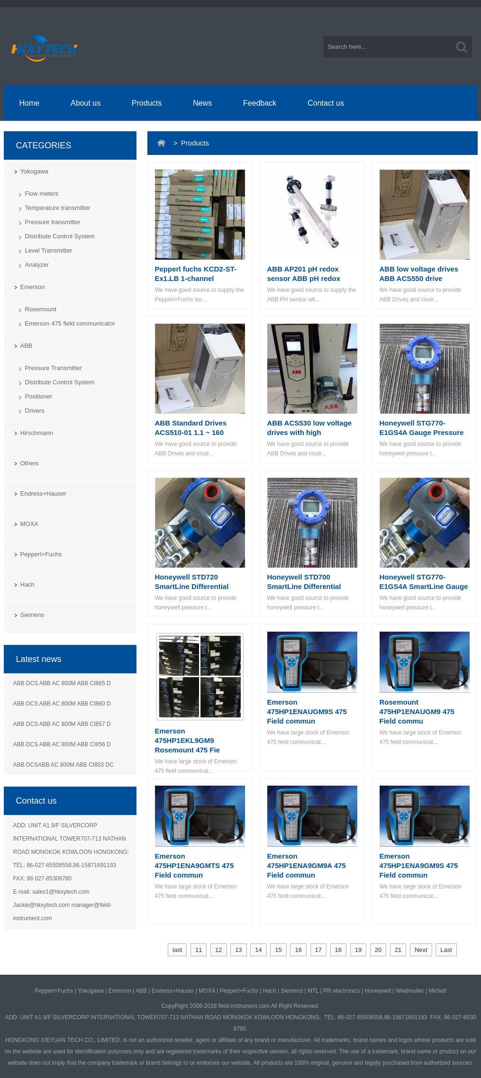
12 (218, 949)
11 (198, 949)
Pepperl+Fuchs (41, 554)
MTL (313, 990)
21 (398, 949)
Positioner (39, 396)
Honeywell (377, 990)
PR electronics (341, 990)
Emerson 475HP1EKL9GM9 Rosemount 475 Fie (187, 740)
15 (278, 949)
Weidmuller (410, 990)
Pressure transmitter (53, 222)
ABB (26, 345)
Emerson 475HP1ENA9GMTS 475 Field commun (194, 865)
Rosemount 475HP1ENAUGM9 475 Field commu (417, 711)
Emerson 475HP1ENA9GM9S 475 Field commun (419, 865)
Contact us (326, 103)
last (177, 949)
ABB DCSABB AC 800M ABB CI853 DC (63, 764)
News (202, 103)
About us (85, 103)
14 (258, 949)
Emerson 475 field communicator (70, 323)
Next (421, 949)
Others (29, 463)
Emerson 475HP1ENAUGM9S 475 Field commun (307, 711)
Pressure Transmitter (53, 367)
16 (298, 949)
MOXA (29, 523)
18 (338, 949)
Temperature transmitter (58, 207)
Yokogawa (34, 171)
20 (378, 949)
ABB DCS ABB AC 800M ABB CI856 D (62, 744)
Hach (27, 584)
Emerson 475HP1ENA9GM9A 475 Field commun (306, 865)
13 (238, 949)
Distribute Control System (60, 236)
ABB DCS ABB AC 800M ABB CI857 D (62, 724)
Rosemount (40, 309)
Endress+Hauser (43, 493)
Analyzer (37, 264)
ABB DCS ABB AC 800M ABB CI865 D (62, 683)
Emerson (32, 286)
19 (358, 949)
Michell (437, 990)
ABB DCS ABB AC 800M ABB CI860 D (62, 703)
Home (29, 103)
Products (147, 103)
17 (318, 949)
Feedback (259, 103)
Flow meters (42, 193)
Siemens (32, 614)
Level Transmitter (49, 250)
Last (446, 949)
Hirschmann (36, 432)
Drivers (35, 410)
